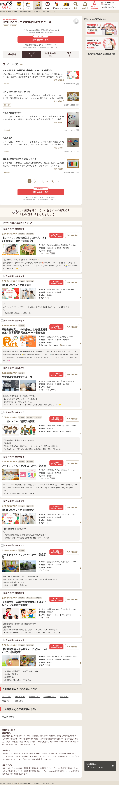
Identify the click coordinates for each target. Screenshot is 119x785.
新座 (64, 696)
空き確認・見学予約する (56, 235)
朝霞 (6, 701)
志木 (6, 696)
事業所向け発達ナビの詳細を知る (102, 54)
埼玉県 (8, 717)
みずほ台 (50, 696)
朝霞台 (34, 696)
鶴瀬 (19, 701)
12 (52, 181)
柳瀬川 (20, 696)
